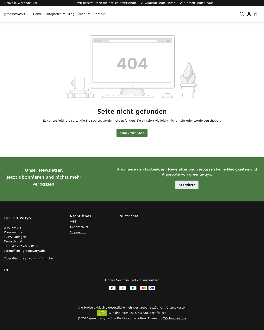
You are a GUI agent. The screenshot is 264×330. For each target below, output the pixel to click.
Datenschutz (79, 227)
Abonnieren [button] (187, 185)
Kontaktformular (40, 258)
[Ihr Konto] (249, 14)
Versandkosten (175, 307)
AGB (73, 221)
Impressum (78, 232)
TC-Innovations (174, 318)
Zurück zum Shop (132, 133)
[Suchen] (241, 14)
